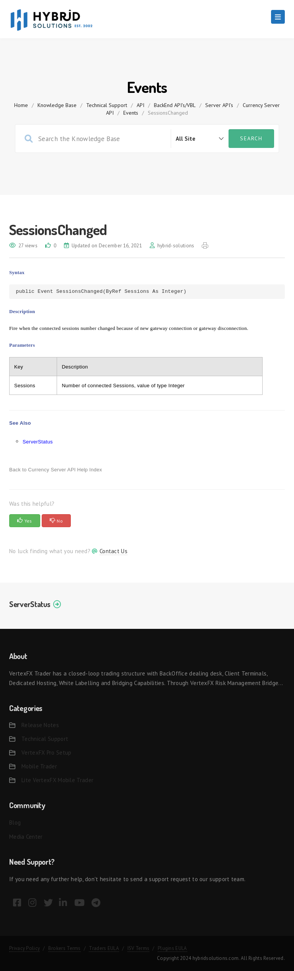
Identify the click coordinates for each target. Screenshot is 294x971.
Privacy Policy (24, 948)
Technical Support (106, 105)
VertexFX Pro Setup (46, 752)
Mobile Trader (39, 766)
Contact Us (113, 551)
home (21, 105)
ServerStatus (38, 442)
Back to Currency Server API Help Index (55, 470)
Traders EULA (104, 948)
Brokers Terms (64, 948)
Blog (15, 822)
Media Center (26, 836)
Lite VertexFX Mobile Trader (57, 780)
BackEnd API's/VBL (175, 105)
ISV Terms (138, 948)
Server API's (219, 105)
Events (130, 112)
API (140, 105)
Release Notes (40, 725)
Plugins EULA (172, 948)
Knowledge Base (57, 105)
